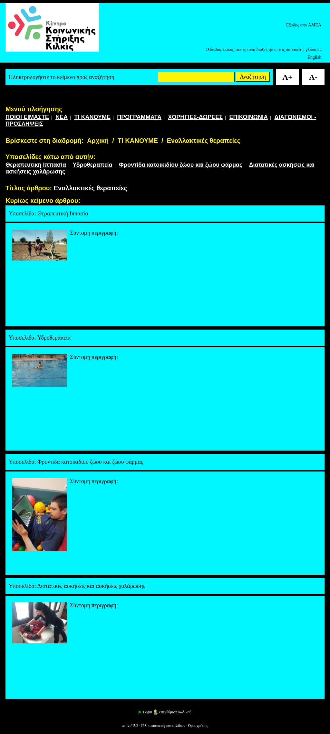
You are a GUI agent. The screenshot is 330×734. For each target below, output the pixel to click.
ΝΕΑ (61, 117)
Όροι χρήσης (198, 725)
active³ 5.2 (130, 725)
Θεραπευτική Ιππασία (35, 165)
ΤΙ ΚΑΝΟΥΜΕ (92, 117)
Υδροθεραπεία (92, 165)
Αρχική (98, 140)
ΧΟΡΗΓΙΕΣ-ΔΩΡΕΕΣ (195, 117)
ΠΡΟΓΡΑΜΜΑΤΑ (139, 117)
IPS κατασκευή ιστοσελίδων (163, 725)
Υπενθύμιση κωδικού (172, 712)
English (314, 57)
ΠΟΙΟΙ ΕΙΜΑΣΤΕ (27, 117)
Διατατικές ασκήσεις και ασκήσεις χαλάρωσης (91, 586)
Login (145, 712)
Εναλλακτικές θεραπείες (203, 140)
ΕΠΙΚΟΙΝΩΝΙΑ (248, 117)
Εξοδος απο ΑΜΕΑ (303, 25)
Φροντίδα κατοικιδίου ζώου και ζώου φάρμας (180, 165)
